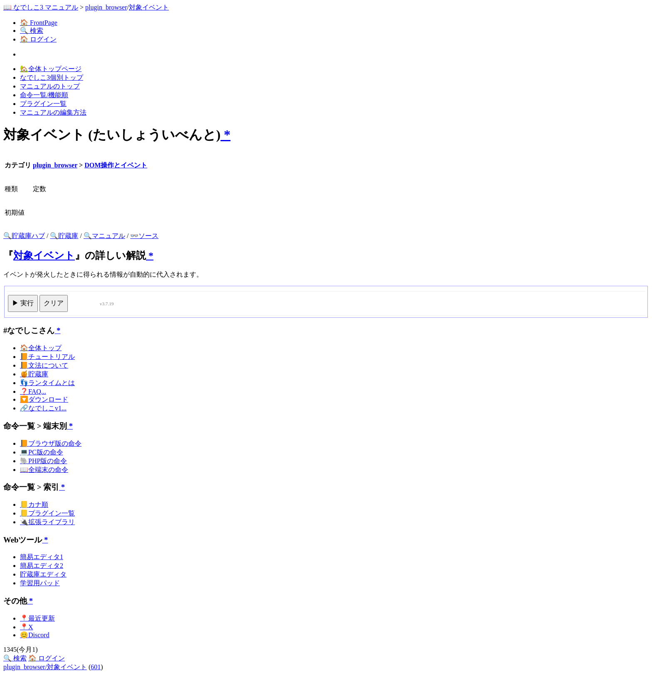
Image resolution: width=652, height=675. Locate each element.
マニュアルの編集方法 (53, 112)
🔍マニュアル (104, 235)
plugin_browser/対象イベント (45, 666)
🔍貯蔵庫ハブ (24, 235)
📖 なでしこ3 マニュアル (40, 7)
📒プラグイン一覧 (47, 513)
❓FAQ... (33, 391)
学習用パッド (40, 583)
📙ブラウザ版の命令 (51, 443)
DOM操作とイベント (115, 165)
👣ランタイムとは (47, 382)
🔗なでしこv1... (43, 408)
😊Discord (34, 634)
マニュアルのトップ (50, 86)
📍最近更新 (37, 618)
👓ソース (144, 235)
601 (96, 666)
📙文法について (44, 365)
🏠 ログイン (38, 39)
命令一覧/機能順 (44, 94)
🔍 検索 (31, 30)
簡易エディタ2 (41, 565)
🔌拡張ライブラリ (47, 521)
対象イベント (149, 7)
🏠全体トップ (41, 347)
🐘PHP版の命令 (43, 460)
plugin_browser (106, 7)
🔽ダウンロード (44, 399)
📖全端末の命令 (44, 469)
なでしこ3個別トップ (51, 77)
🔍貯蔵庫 (64, 235)
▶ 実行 (23, 303)
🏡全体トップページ (51, 68)
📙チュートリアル (47, 356)
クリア (54, 303)
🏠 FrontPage (38, 22)
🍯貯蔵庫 (34, 374)
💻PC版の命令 (41, 452)
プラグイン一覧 (43, 103)
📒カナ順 (34, 504)
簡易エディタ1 (41, 556)
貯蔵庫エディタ (43, 574)
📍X (26, 627)
